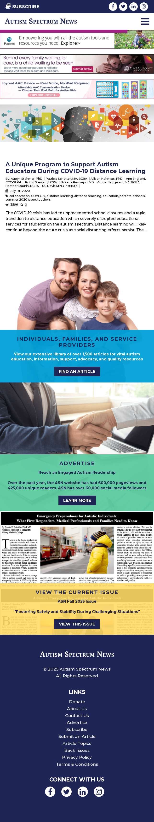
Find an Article (77, 371)
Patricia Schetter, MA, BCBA (66, 178)
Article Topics (77, 743)
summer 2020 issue (21, 199)
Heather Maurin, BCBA (22, 186)
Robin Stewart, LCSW (41, 182)
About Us (77, 708)
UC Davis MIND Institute (59, 186)
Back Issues (77, 750)
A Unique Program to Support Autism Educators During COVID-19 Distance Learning (76, 167)
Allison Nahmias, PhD (107, 178)
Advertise (77, 722)
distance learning (60, 196)
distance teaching (87, 196)
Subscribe (23, 6)
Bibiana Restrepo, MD (77, 182)
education (110, 196)
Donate (77, 701)
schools (139, 196)
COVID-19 (38, 196)
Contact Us (77, 715)
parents (125, 196)
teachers (44, 199)
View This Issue (77, 624)
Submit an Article (77, 736)
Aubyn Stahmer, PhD (26, 178)
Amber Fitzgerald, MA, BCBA (118, 182)
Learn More (77, 500)
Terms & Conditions (77, 764)
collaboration (19, 196)
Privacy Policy (77, 757)
